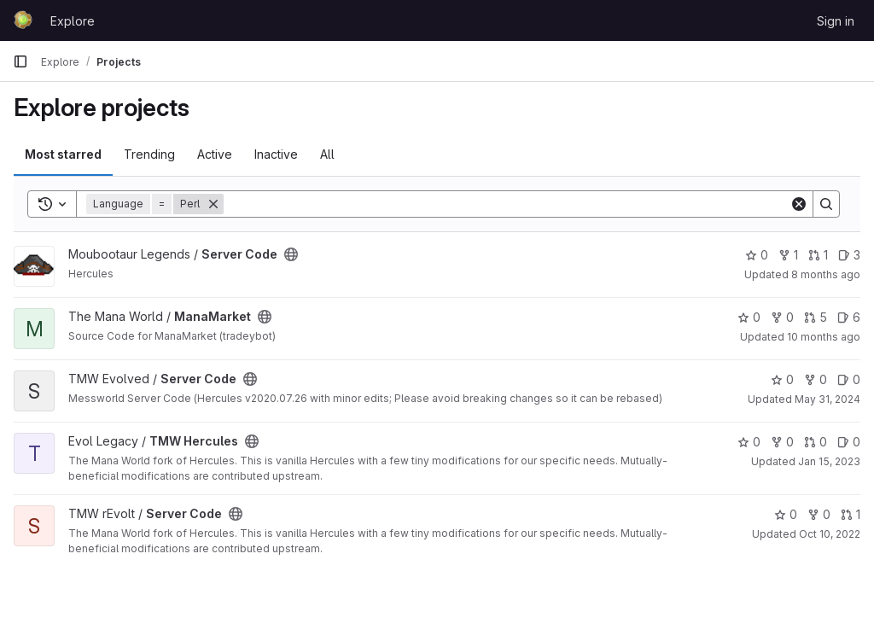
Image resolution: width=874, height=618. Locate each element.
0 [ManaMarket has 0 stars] (748, 317)
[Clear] (799, 204)
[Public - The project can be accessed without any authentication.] (291, 254)
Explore (72, 21)
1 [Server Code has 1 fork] (788, 255)
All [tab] (327, 154)
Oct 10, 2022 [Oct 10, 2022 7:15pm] (829, 534)
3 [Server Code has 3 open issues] (849, 255)
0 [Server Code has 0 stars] (756, 255)
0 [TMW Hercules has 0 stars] (748, 441)
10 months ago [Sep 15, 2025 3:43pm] (823, 336)
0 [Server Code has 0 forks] (815, 379)
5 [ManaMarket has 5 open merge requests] (815, 317)
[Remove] (213, 204)
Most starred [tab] (63, 154)
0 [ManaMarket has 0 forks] (782, 317)
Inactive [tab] (276, 154)
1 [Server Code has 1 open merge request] (818, 255)
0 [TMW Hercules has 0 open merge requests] (815, 441)
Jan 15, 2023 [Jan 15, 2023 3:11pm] (829, 461)
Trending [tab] (149, 154)
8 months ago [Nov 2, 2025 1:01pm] (825, 274)
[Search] (506, 204)
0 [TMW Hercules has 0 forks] (782, 441)
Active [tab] (214, 154)
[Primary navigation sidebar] (20, 61)
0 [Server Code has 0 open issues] (848, 379)
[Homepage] (23, 20)
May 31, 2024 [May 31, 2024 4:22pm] (827, 399)
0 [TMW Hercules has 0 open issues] (848, 441)
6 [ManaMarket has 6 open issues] (848, 317)
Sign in (835, 21)
